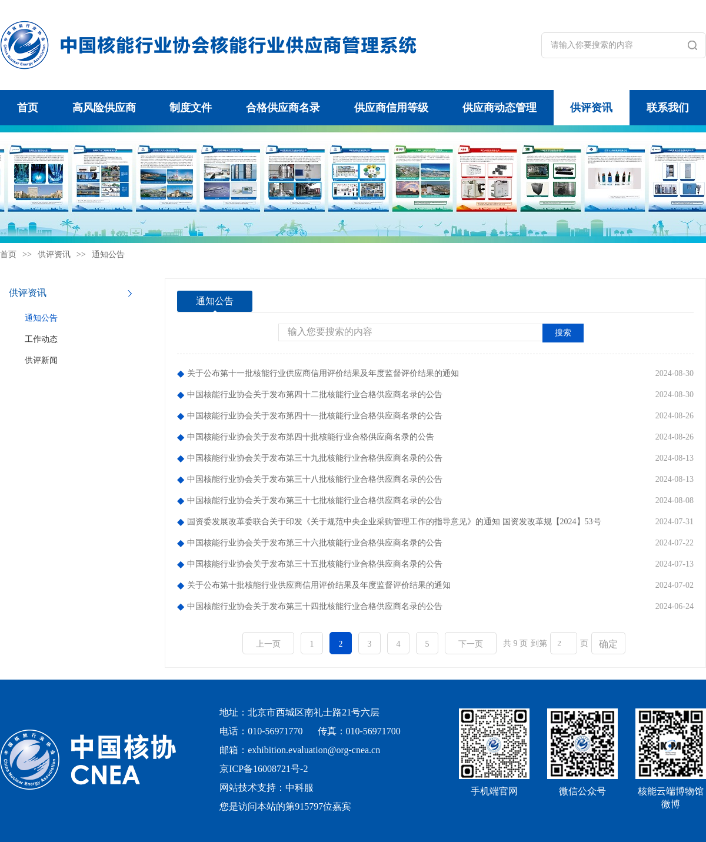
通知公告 (108, 254)
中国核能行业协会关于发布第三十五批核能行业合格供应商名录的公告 (314, 564)
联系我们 (668, 108)
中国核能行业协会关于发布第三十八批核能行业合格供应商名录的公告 (314, 479)
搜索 (563, 332)
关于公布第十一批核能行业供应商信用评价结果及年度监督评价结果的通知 (323, 373)
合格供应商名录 (283, 108)
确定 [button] (608, 644)
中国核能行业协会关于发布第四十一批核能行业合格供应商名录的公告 (314, 415)
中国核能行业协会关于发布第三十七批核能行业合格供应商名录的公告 (314, 500)
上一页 (268, 644)
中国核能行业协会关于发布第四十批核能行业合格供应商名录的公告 (310, 436)
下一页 (470, 644)
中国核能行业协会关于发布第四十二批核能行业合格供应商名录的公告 (314, 394)
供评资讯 (591, 108)
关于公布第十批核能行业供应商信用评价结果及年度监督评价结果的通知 (319, 585)
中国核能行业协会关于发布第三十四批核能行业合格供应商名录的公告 (314, 606)
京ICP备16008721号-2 (263, 769)
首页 (27, 108)
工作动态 (41, 339)
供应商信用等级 (391, 108)
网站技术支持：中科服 (266, 788)
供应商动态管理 (499, 108)
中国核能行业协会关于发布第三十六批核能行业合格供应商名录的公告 (314, 542)
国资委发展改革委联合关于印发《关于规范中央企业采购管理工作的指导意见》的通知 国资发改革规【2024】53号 (394, 521)
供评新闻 (41, 360)
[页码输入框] (563, 643)
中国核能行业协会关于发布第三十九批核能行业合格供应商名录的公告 (314, 458)
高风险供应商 (104, 108)
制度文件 (190, 108)
